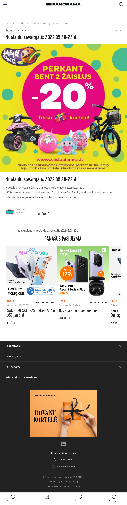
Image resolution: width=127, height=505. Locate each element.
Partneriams (13, 367)
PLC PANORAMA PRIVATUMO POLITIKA (63, 486)
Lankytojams (14, 356)
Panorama (11, 23)
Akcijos (24, 23)
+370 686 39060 (63, 460)
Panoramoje (13, 345)
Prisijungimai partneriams (21, 377)
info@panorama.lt (63, 466)
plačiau (11, 323)
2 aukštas (41, 214)
